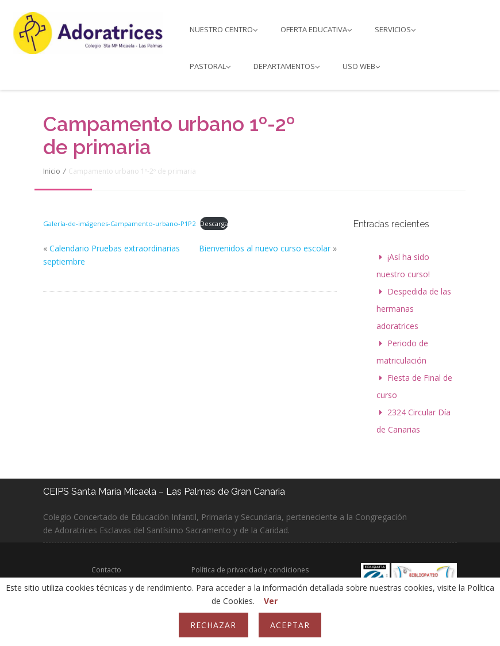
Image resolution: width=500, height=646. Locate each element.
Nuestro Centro (223, 29)
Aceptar (290, 625)
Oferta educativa (316, 29)
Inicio (51, 171)
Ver (271, 600)
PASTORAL (210, 66)
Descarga (214, 223)
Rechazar (213, 625)
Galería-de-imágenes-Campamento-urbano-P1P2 (119, 223)
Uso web (361, 66)
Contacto (106, 570)
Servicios (395, 29)
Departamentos (286, 66)
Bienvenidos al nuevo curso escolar (264, 248)
